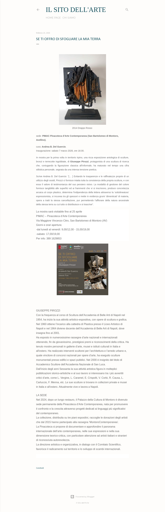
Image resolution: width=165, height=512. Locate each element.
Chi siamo (69, 17)
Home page (53, 17)
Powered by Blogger (82, 497)
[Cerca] (127, 9)
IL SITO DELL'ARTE (76, 9)
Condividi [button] (40, 468)
